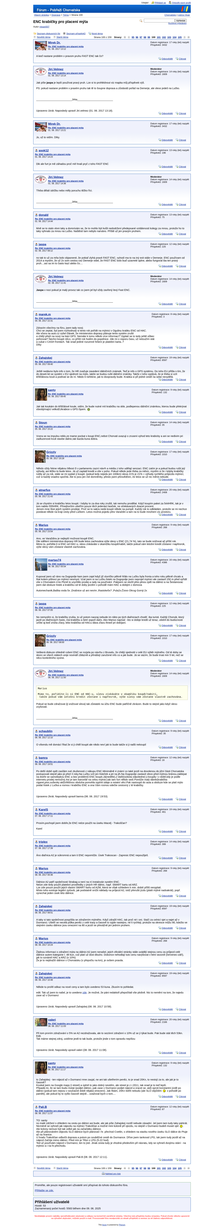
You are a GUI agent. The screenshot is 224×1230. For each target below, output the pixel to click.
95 (133, 37)
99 (149, 37)
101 (159, 37)
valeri (52, 1022)
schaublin (45, 734)
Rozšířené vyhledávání (177, 23)
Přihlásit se (160, 2)
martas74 (54, 560)
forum (104, 1228)
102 (164, 37)
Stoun (43, 422)
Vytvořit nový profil (181, 2)
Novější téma (43, 37)
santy (52, 390)
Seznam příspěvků (75, 33)
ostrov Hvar (184, 15)
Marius (43, 525)
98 (145, 37)
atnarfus (44, 490)
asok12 (44, 150)
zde (85, 995)
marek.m (45, 314)
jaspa (42, 244)
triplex (43, 844)
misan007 (44, 26)
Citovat (182, 58)
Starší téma (62, 37)
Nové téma (97, 33)
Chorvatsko (170, 15)
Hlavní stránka (41, 15)
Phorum (122, 1228)
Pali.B (43, 1109)
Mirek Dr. (54, 42)
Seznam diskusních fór (48, 33)
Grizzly (51, 452)
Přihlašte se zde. (44, 1193)
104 (174, 37)
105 (180, 37)
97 (141, 37)
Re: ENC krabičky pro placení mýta (65, 46)
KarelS (43, 812)
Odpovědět (167, 58)
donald (43, 215)
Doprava (55, 15)
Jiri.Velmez (55, 69)
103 (169, 37)
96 (137, 37)
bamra (43, 760)
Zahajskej (45, 358)
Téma (66, 15)
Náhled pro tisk (113, 1176)
